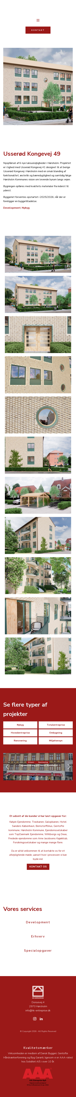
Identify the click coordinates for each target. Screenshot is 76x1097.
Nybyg (26, 208)
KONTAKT (38, 30)
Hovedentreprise (20, 732)
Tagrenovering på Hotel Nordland (38, 765)
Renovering (20, 740)
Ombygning (55, 732)
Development (12, 208)
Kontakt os (38, 866)
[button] (32, 776)
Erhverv (31, 762)
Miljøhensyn (56, 740)
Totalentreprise (56, 724)
